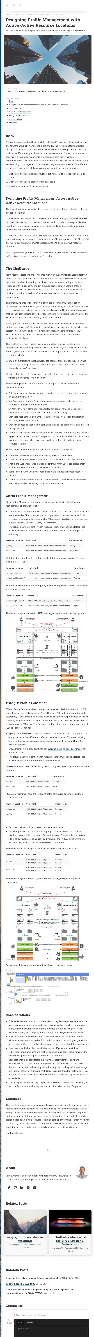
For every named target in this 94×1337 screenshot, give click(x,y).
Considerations (15, 119)
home (8, 15)
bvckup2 (38, 1040)
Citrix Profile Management (20, 112)
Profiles (78, 30)
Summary (13, 122)
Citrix (56, 30)
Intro (11, 101)
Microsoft (10, 317)
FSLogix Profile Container (19, 115)
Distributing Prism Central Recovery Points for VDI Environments (70, 1241)
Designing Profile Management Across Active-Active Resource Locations (38, 104)
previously (82, 1044)
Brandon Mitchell (40, 142)
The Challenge (15, 108)
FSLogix (67, 30)
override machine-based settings (64, 748)
